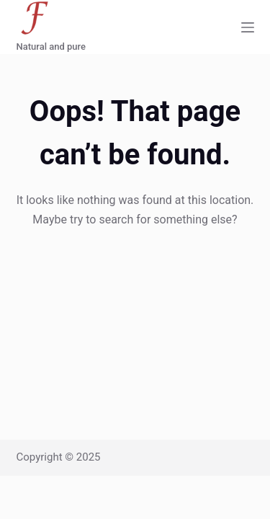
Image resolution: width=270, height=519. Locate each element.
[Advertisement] (135, 305)
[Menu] (247, 27)
